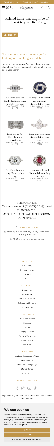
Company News (27, 270)
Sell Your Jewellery (27, 299)
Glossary (27, 323)
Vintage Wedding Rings (27, 364)
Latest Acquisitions (27, 319)
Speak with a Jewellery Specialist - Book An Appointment (27, 2)
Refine (9, 34)
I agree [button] (27, 430)
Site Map (27, 344)
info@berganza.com (28, 227)
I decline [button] (27, 434)
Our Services (27, 307)
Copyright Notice (27, 331)
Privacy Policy (27, 340)
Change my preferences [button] (27, 439)
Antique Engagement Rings (27, 356)
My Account (27, 294)
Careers (27, 274)
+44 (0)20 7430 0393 (32, 206)
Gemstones (27, 373)
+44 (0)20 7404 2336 (34, 208)
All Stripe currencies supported (28, 239)
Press (27, 278)
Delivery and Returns (27, 303)
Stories (27, 327)
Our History (27, 266)
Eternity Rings (27, 369)
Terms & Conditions (27, 336)
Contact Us (27, 290)
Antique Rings (27, 360)
